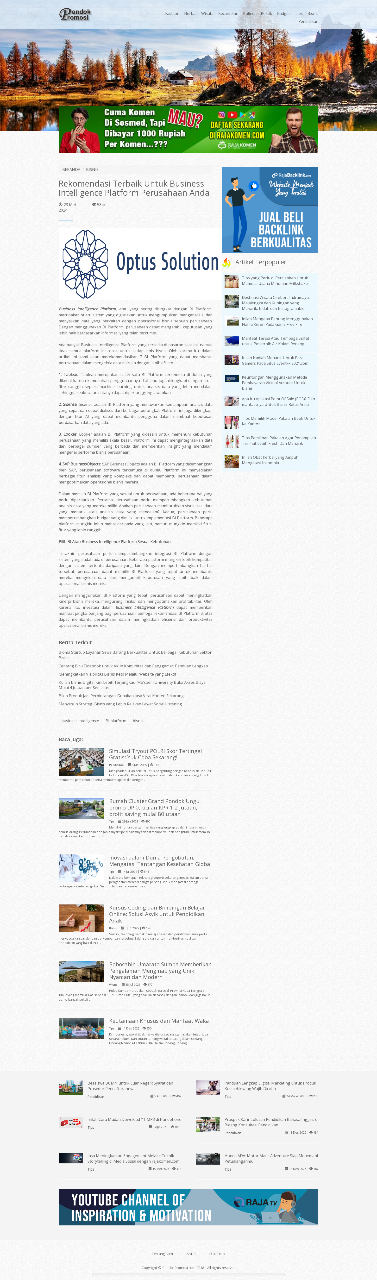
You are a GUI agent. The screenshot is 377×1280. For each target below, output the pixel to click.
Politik (266, 13)
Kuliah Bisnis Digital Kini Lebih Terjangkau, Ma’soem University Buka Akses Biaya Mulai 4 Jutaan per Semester (132, 685)
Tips (299, 13)
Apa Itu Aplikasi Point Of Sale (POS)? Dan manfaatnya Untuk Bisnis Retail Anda (278, 401)
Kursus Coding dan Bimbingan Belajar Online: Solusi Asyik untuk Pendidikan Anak (157, 914)
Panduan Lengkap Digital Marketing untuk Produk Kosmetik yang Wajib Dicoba (270, 1085)
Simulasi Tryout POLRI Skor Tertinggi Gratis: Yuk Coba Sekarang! (155, 754)
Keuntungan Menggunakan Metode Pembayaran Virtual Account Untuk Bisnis (274, 383)
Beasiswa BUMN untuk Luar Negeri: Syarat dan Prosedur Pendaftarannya (130, 1085)
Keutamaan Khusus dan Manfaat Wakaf (160, 1020)
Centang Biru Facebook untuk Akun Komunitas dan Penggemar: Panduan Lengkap (133, 666)
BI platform (116, 720)
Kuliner (249, 13)
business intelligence (80, 720)
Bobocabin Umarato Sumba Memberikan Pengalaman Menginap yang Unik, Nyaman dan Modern (160, 970)
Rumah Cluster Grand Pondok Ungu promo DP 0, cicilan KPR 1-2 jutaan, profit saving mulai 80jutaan (154, 807)
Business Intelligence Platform (87, 309)
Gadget (283, 13)
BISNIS (92, 169)
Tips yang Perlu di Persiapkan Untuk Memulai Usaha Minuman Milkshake (275, 280)
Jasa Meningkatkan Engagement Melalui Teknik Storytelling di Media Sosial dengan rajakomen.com (133, 1158)
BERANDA (71, 169)
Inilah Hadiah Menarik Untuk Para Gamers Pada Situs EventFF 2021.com (275, 360)
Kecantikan (228, 13)
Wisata (207, 13)
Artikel (191, 1253)
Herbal (190, 13)
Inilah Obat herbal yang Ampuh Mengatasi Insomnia (270, 460)
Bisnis (313, 13)
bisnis (138, 720)
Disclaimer (217, 1253)
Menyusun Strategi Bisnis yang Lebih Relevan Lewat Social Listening (120, 704)
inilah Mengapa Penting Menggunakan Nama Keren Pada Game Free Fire (277, 321)
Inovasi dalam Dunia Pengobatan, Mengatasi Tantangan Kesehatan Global (160, 861)
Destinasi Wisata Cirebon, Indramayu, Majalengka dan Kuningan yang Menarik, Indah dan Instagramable (276, 303)
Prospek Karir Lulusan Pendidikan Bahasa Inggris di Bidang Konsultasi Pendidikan (271, 1122)
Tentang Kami (163, 1253)
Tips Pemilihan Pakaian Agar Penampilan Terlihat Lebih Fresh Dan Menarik (279, 440)
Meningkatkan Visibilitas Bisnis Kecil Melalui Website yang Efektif (117, 674)
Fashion (172, 13)
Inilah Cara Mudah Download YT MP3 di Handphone (134, 1119)
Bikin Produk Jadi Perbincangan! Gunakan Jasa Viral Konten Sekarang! (121, 695)
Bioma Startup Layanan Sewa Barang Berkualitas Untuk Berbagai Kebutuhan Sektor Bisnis (135, 655)
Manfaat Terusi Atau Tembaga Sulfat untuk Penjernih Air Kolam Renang (275, 341)
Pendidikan (308, 21)
